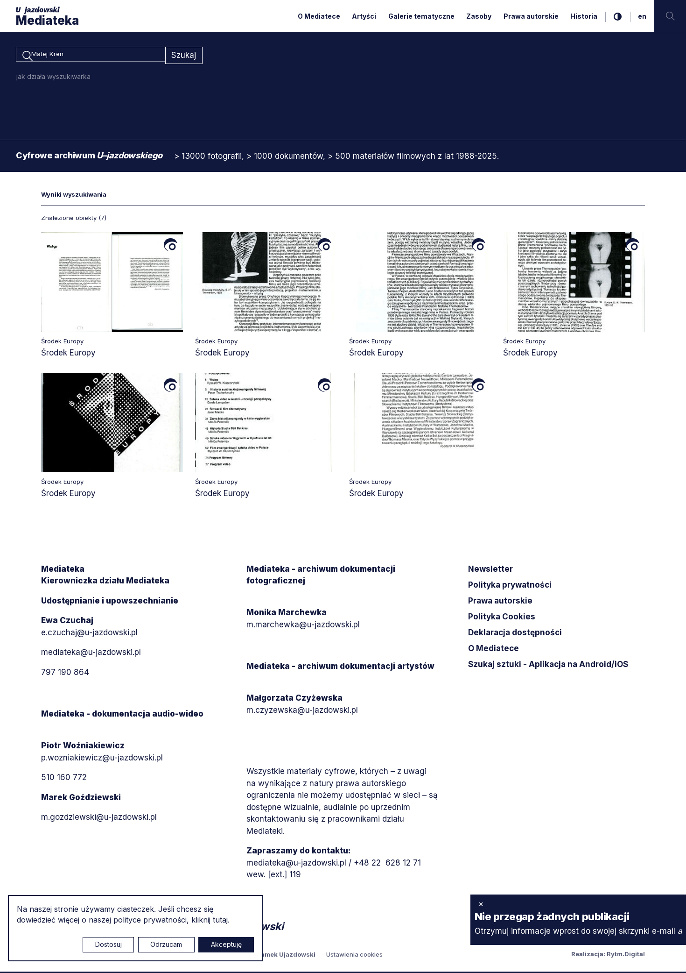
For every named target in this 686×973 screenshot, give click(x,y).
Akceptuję (226, 944)
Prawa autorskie (531, 16)
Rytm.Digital (626, 955)
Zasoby (478, 16)
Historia (583, 16)
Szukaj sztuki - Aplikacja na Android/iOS (548, 665)
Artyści (364, 16)
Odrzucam (166, 944)
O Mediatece (319, 16)
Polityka (501, 618)
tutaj (220, 919)
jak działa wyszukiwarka (53, 78)
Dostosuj (108, 944)
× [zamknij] (480, 904)
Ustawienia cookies (354, 955)
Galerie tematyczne (421, 16)
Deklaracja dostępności (515, 634)
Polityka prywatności (510, 586)
